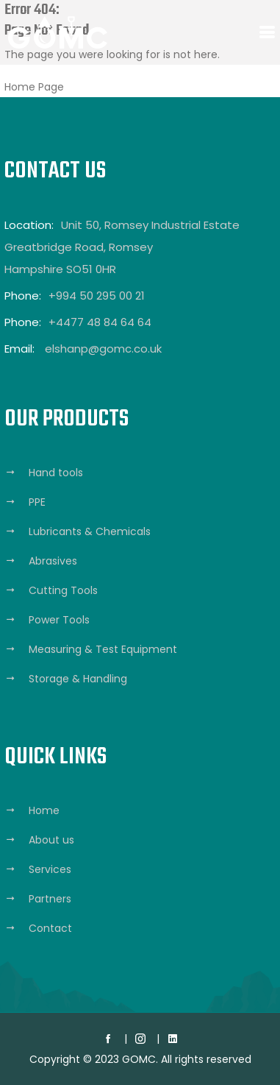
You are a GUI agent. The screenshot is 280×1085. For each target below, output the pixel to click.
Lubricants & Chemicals (90, 531)
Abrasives (53, 561)
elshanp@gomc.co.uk (103, 348)
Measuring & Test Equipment (103, 649)
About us (51, 840)
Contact (50, 928)
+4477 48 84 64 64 (100, 322)
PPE (37, 502)
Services (50, 869)
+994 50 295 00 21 (97, 295)
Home (44, 810)
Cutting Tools (63, 590)
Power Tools (59, 619)
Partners (50, 898)
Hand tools (56, 472)
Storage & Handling (78, 678)
